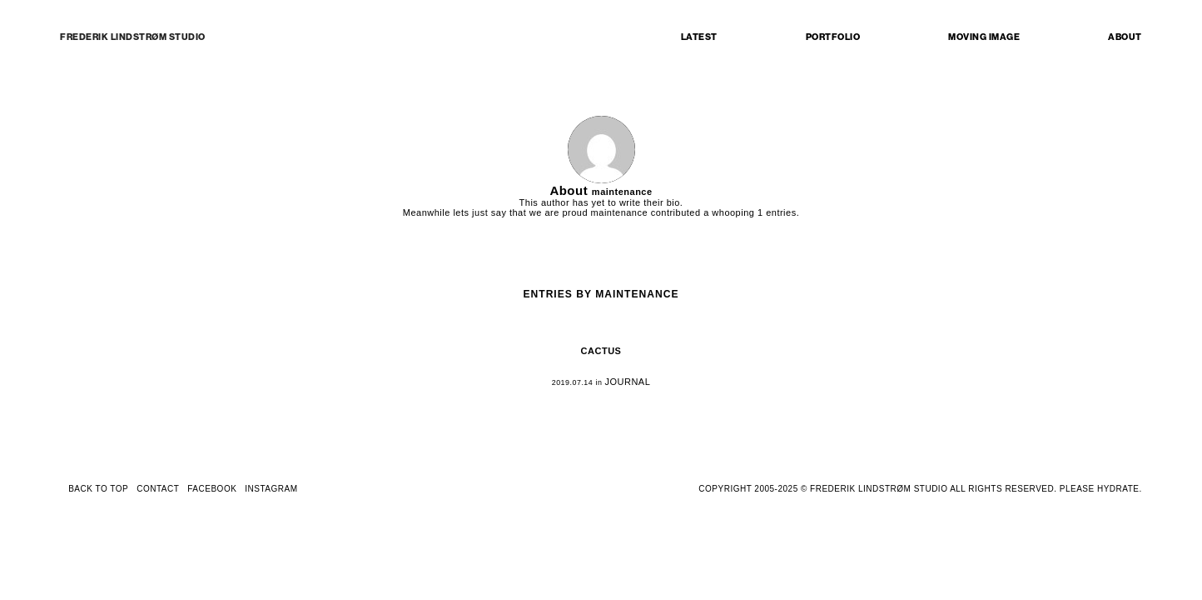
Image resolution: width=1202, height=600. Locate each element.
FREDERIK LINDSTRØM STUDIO (133, 37)
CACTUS (601, 351)
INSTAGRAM (271, 488)
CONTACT (158, 488)
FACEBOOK (211, 488)
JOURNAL (627, 382)
